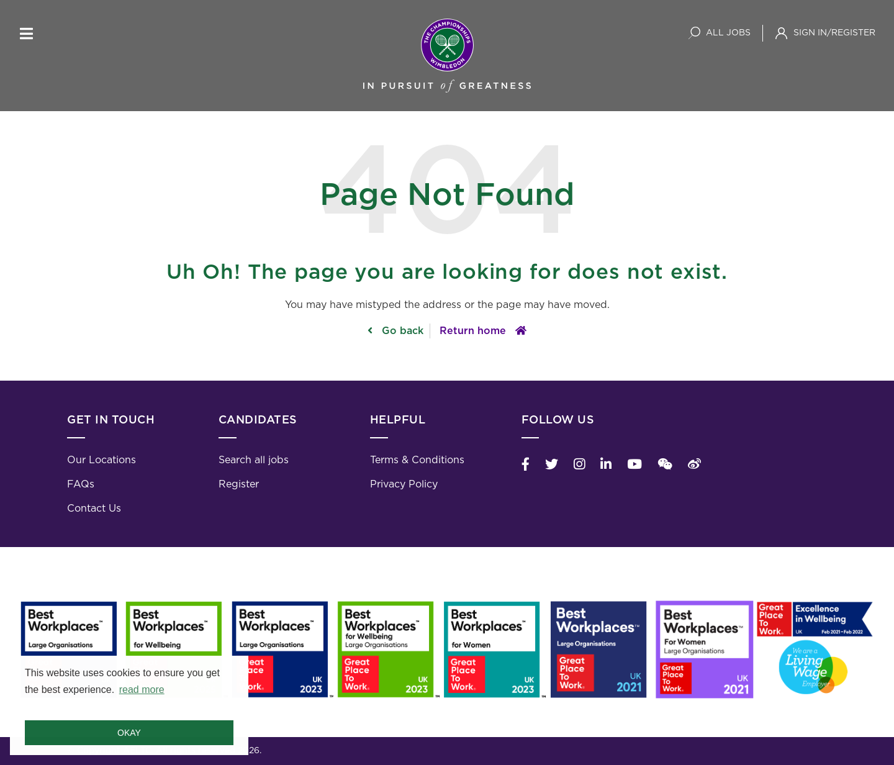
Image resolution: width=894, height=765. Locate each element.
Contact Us (94, 509)
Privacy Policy (404, 484)
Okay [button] (129, 733)
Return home (473, 331)
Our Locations (101, 460)
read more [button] (142, 689)
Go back (401, 331)
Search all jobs (254, 460)
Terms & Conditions (417, 460)
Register (239, 484)
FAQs (80, 484)
